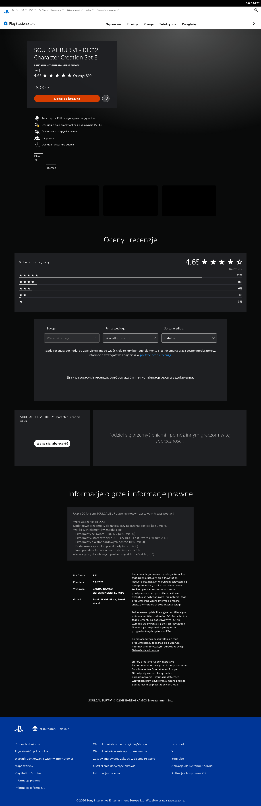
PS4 (31, 10)
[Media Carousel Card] (72, 197)
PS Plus (42, 10)
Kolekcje (111, 20)
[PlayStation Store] (21, 20)
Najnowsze (92, 20)
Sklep (89, 10)
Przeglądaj (168, 20)
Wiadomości (73, 10)
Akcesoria (56, 10)
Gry (14, 10)
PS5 (22, 10)
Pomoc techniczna (106, 10)
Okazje (127, 20)
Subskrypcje (146, 20)
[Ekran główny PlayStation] (7, 10)
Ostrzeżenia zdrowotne (145, 646)
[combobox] (72, 334)
